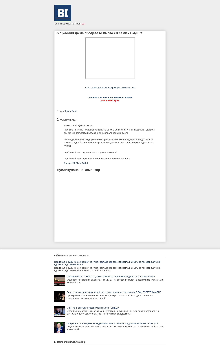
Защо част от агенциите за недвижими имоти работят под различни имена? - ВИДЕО (112, 323)
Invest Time (71, 111)
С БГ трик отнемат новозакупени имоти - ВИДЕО (93, 307)
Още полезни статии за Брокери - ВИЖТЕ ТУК (110, 87)
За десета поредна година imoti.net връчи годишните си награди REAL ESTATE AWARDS (114, 292)
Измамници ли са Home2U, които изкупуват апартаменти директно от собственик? (111, 276)
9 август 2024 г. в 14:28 (76, 163)
